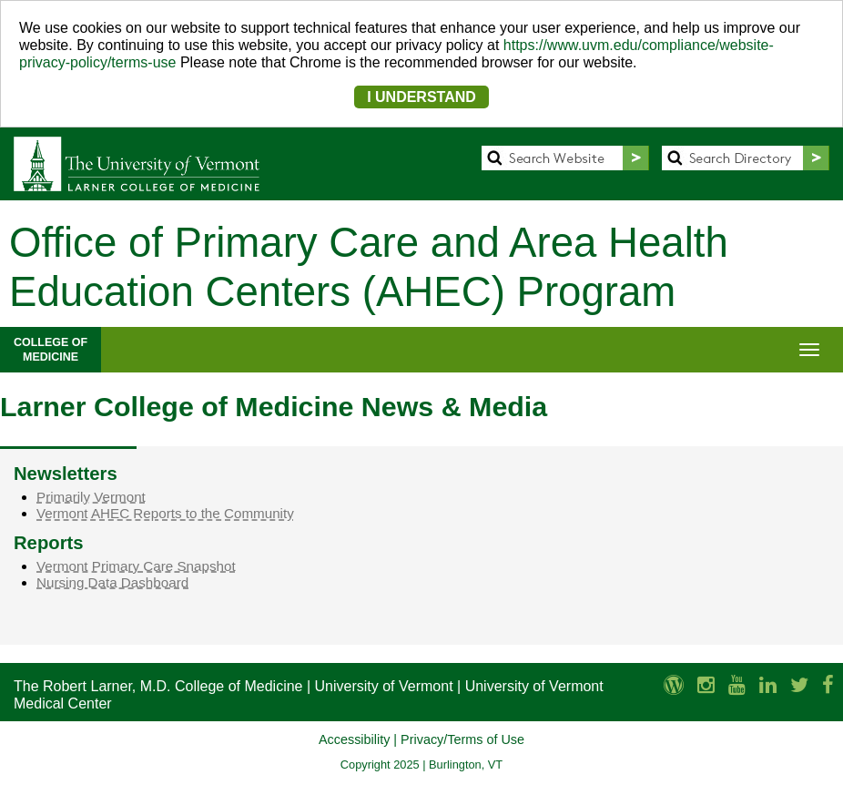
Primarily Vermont (91, 497)
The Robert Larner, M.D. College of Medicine (158, 686)
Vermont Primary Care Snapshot (136, 566)
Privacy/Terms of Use (462, 739)
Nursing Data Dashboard (112, 582)
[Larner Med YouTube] (737, 685)
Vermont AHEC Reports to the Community (165, 513)
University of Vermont (384, 686)
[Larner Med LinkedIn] (768, 685)
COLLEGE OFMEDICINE (50, 349)
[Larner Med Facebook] (828, 685)
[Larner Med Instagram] (706, 685)
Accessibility (354, 739)
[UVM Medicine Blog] (673, 685)
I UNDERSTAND (421, 97)
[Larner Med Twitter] (799, 685)
